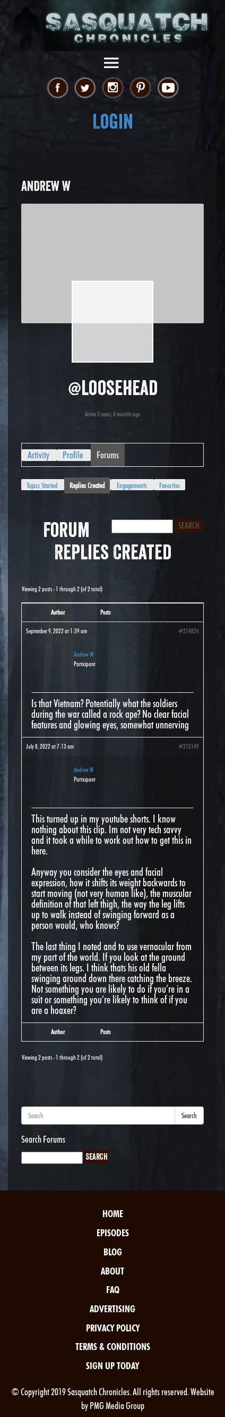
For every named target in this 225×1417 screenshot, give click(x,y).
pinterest (140, 88)
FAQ (112, 1289)
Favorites (169, 485)
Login (112, 121)
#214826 (188, 631)
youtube (168, 88)
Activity (38, 454)
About (112, 1271)
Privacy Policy (113, 1328)
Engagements (132, 485)
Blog (112, 1251)
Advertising (112, 1308)
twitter (85, 88)
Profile (73, 454)
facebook (57, 88)
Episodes (113, 1232)
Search (189, 1115)
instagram (112, 88)
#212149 (188, 746)
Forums (108, 454)
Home (112, 1213)
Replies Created (87, 485)
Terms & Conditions (112, 1346)
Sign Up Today (112, 1365)
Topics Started (42, 485)
